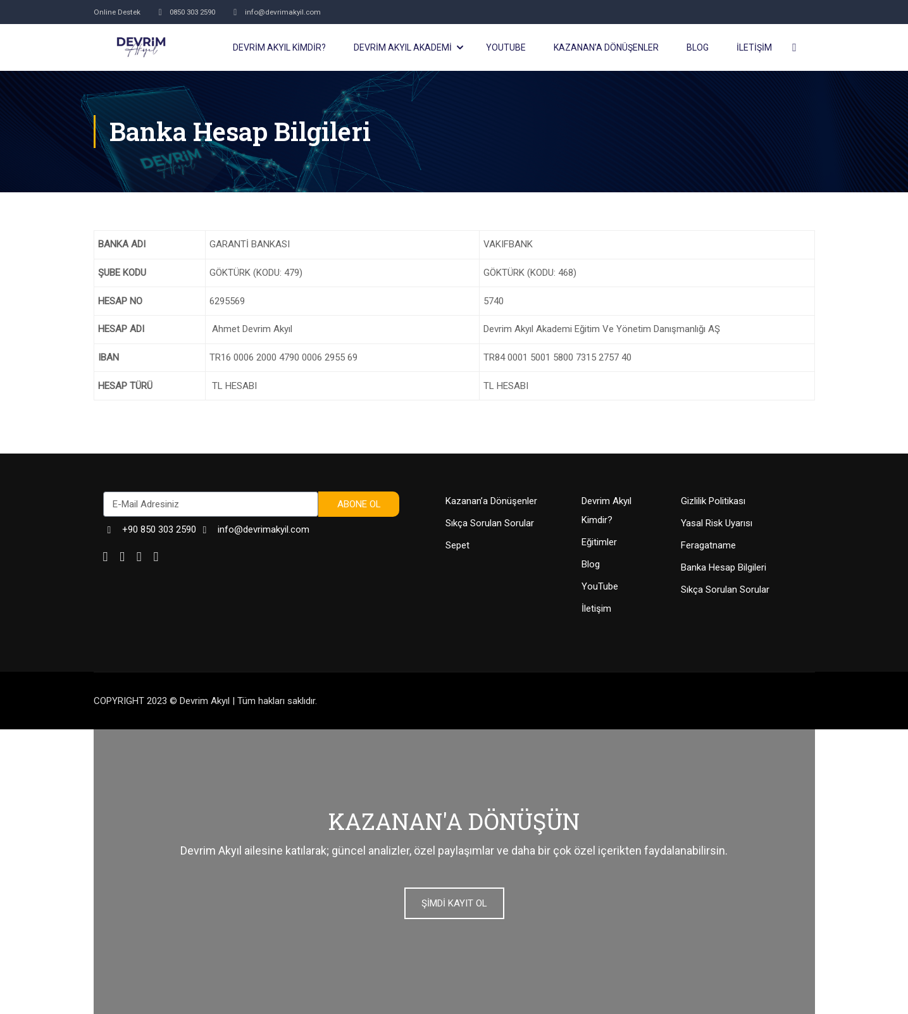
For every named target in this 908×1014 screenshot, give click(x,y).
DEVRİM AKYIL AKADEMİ (403, 47)
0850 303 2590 (193, 11)
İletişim (596, 608)
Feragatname (708, 545)
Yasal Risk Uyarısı (716, 523)
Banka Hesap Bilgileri (723, 567)
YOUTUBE (506, 47)
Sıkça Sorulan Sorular (489, 523)
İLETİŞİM (754, 47)
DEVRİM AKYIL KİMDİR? (279, 47)
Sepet (457, 545)
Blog (590, 564)
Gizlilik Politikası (713, 501)
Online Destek (119, 11)
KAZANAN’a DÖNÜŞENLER (606, 47)
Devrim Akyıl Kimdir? (606, 510)
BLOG (698, 47)
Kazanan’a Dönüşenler (491, 501)
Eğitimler (599, 542)
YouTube (599, 586)
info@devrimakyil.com (288, 11)
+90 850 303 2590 (149, 529)
